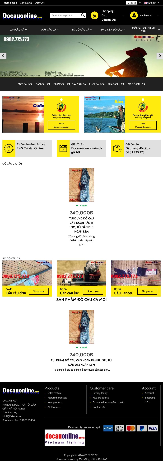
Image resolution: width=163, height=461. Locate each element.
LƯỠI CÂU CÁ (97, 84)
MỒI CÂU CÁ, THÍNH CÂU (143, 30)
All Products (54, 407)
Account (39, 2)
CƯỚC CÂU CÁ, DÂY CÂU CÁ (70, 84)
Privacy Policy (100, 392)
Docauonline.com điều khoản (108, 402)
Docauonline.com (65, 459)
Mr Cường (84, 459)
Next (160, 56)
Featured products (57, 397)
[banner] (81, 56)
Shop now (38, 291)
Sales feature (54, 392)
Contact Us (26, 2)
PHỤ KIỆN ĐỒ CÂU (112, 29)
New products (55, 402)
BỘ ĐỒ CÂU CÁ (80, 29)
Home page (10, 2)
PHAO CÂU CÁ (116, 84)
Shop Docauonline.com (61, 125)
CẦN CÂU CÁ (17, 29)
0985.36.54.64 (99, 459)
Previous (3, 56)
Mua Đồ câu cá (101, 397)
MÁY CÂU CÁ (48, 29)
